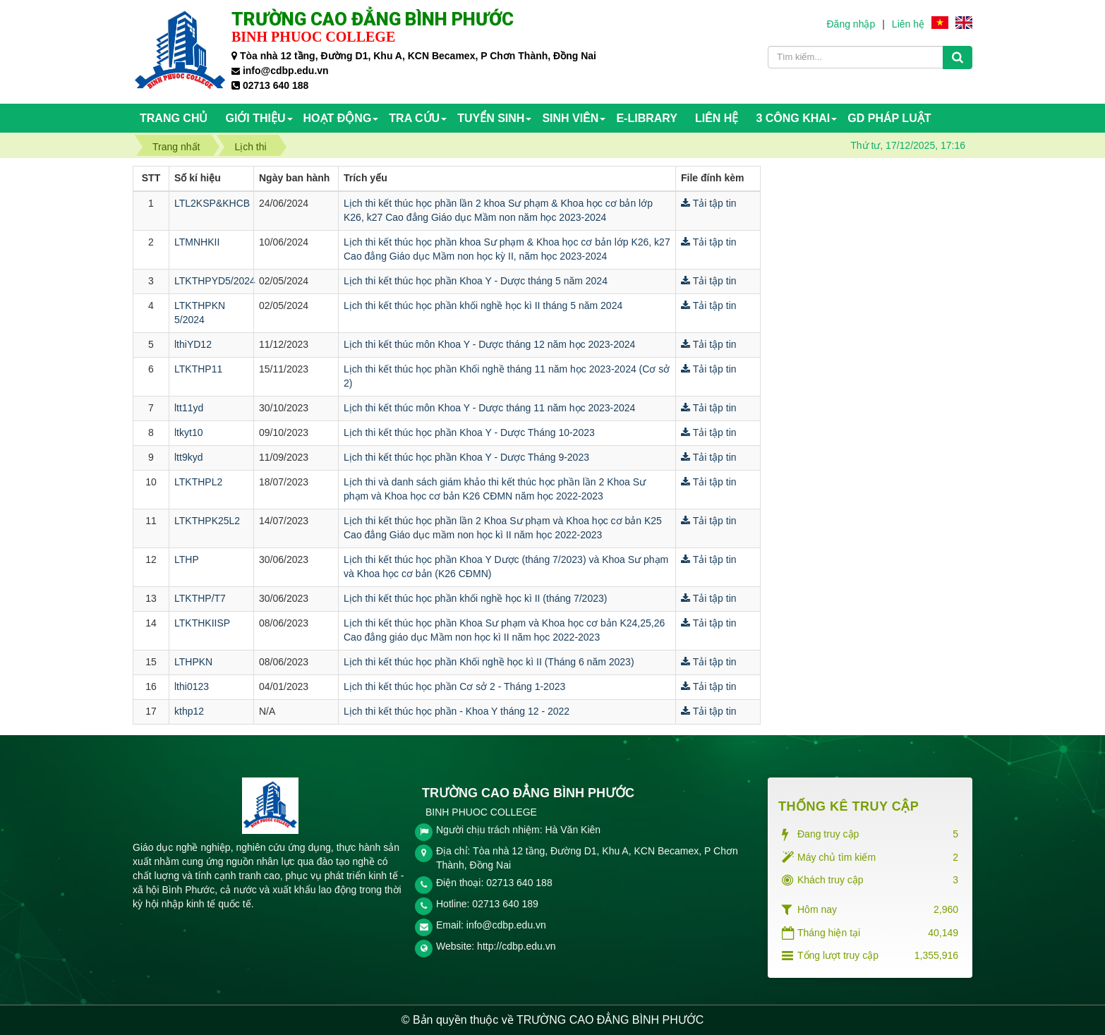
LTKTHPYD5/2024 (214, 280)
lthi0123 (191, 686)
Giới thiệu (255, 118)
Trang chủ (173, 118)
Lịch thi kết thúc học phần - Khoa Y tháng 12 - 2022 (456, 711)
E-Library (646, 118)
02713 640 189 (505, 903)
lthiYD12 (193, 344)
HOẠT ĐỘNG (337, 118)
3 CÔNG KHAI (793, 118)
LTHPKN (193, 661)
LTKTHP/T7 (200, 598)
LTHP (186, 559)
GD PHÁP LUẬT (889, 118)
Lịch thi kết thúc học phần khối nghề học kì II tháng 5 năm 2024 (483, 305)
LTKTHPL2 (198, 482)
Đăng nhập (850, 24)
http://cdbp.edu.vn (516, 946)
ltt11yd (188, 407)
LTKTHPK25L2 (207, 520)
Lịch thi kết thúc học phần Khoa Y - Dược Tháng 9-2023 (466, 457)
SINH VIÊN (570, 118)
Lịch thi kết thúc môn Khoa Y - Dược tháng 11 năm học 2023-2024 (489, 407)
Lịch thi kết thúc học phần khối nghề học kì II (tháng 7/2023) (475, 598)
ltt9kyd (188, 457)
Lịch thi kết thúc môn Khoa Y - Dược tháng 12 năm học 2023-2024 (489, 344)
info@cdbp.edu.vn (506, 925)
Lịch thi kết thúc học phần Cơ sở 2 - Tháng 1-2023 (454, 686)
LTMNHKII (196, 242)
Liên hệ (908, 24)
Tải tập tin (709, 203)
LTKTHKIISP (202, 623)
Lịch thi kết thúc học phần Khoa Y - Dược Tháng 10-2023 (469, 432)
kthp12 (189, 711)
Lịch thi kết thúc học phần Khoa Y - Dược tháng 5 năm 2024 (476, 280)
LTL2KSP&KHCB (212, 203)
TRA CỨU (414, 118)
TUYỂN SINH (490, 118)
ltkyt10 (188, 432)
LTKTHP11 (198, 369)
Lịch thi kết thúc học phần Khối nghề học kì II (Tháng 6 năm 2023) (489, 661)
